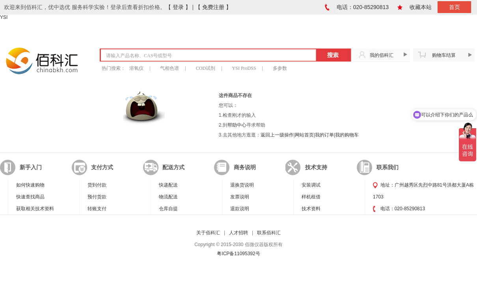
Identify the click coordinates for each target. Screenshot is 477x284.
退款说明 (239, 208)
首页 (454, 7)
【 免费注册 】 (213, 7)
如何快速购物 (30, 185)
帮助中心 (236, 125)
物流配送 (168, 197)
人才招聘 (238, 232)
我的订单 (324, 135)
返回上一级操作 (277, 135)
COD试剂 (205, 68)
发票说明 (239, 197)
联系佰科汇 (269, 232)
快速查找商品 (30, 197)
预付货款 (97, 197)
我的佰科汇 (381, 55)
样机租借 (311, 197)
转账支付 (97, 208)
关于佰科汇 (208, 232)
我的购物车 (347, 135)
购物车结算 (444, 55)
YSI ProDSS (244, 68)
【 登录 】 (178, 7)
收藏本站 (421, 7)
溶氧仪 (136, 68)
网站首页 (304, 135)
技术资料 (311, 208)
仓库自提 (168, 208)
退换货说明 (242, 185)
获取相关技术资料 (35, 208)
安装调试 (311, 185)
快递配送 (168, 185)
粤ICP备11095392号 (238, 253)
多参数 (280, 68)
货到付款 (97, 185)
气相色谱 (169, 68)
